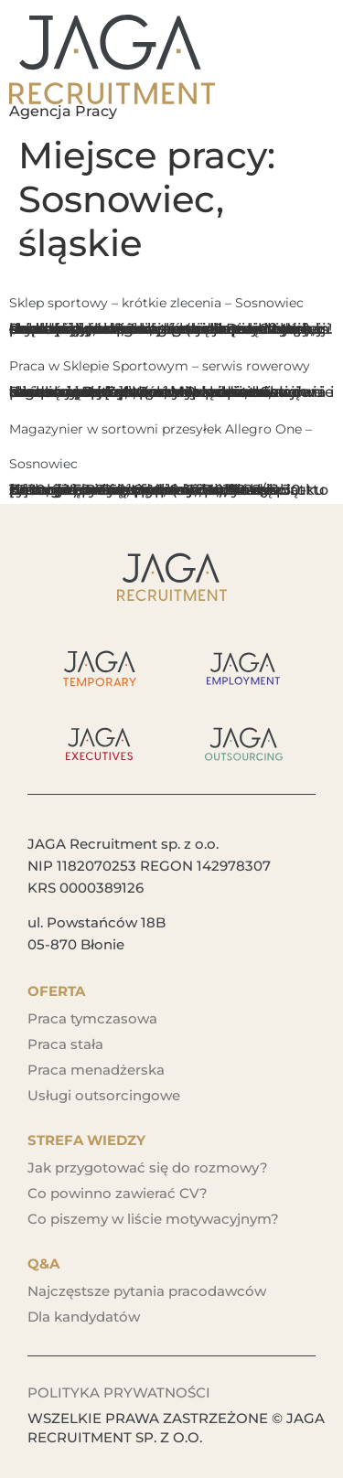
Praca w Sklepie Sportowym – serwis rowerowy (159, 366)
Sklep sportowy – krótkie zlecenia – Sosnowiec (156, 303)
